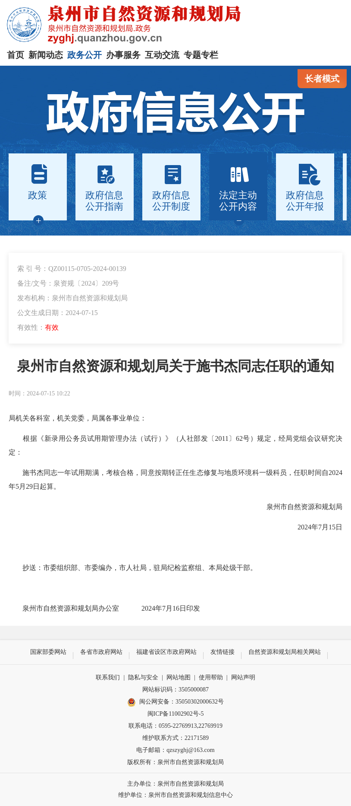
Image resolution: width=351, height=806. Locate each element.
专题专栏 (201, 55)
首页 (15, 55)
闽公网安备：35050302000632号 (175, 702)
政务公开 (84, 55)
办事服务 (123, 55)
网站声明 (243, 677)
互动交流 (162, 55)
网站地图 (178, 677)
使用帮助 (211, 677)
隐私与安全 (143, 677)
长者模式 (322, 78)
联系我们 (108, 677)
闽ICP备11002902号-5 (175, 713)
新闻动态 (45, 55)
